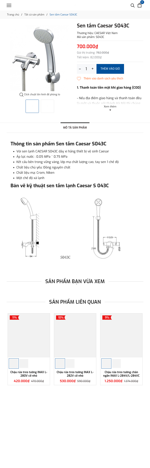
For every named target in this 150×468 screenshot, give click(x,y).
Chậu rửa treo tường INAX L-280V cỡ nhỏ (28, 374)
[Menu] (9, 5)
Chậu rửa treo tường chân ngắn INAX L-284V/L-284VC (121, 374)
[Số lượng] (86, 69)
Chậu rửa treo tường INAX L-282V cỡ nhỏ (75, 374)
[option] (40, 58)
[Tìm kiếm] (133, 5)
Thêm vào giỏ (110, 69)
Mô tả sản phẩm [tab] (75, 128)
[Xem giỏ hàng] (139, 5)
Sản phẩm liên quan (75, 302)
